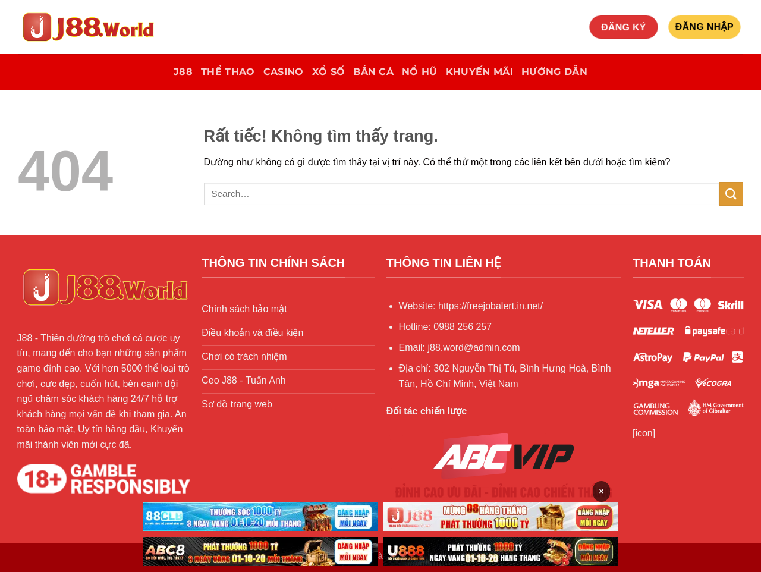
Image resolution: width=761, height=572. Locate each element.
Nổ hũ (420, 71)
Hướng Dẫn (554, 71)
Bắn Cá (373, 71)
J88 (183, 71)
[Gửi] (731, 193)
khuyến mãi (479, 71)
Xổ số (328, 71)
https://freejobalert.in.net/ (490, 306)
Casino (283, 71)
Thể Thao (228, 71)
